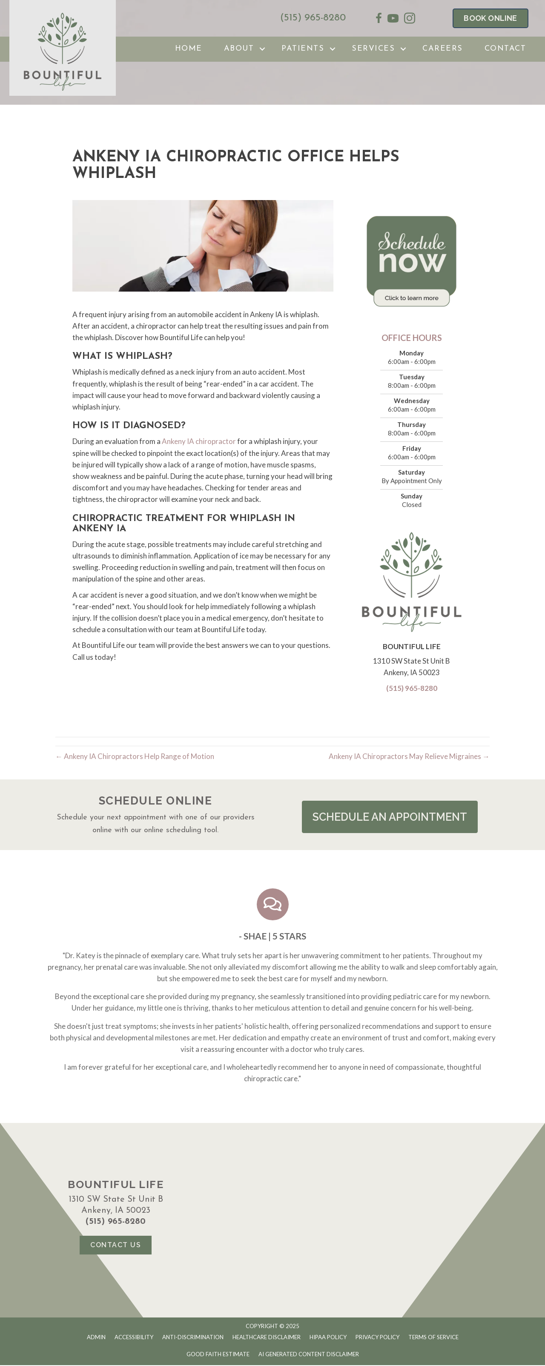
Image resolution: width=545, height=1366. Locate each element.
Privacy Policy (377, 1337)
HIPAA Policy (328, 1337)
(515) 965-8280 (313, 18)
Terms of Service (433, 1337)
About (239, 49)
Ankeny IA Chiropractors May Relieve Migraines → (409, 756)
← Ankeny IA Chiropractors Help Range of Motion (134, 756)
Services (373, 49)
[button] (389, 817)
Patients (302, 49)
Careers (442, 49)
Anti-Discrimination (193, 1337)
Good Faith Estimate (218, 1355)
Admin (96, 1337)
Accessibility (134, 1337)
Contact (505, 49)
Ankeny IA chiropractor (198, 441)
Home (188, 49)
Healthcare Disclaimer (266, 1337)
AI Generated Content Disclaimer (308, 1355)
